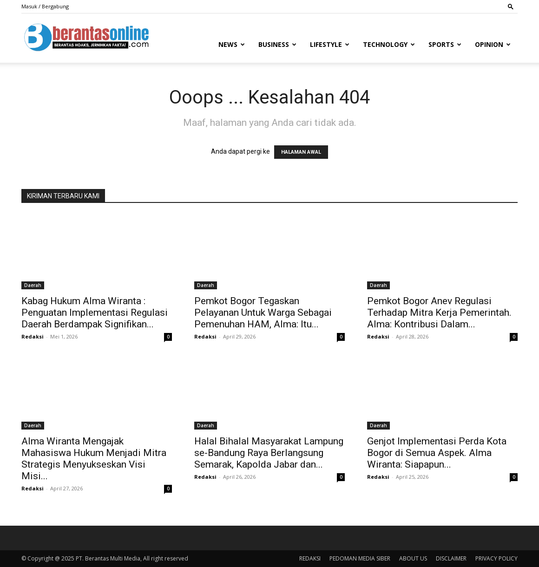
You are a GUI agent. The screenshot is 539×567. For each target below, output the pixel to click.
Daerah (32, 285)
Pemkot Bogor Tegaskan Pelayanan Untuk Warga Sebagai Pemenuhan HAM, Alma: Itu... (263, 312)
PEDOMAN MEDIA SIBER (359, 558)
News (231, 44)
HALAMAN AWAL (301, 152)
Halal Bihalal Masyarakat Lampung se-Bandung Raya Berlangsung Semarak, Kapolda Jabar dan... (268, 453)
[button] (511, 6)
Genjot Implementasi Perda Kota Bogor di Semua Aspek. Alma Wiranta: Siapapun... (436, 453)
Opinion (493, 44)
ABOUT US (413, 558)
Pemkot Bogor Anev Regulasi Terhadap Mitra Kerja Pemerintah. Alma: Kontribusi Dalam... (439, 312)
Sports (444, 44)
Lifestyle (329, 44)
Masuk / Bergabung (45, 6)
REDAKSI (310, 558)
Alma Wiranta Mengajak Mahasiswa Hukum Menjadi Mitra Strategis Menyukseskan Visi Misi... (93, 459)
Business (277, 44)
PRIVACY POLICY (496, 558)
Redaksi (32, 336)
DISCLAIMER (451, 558)
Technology (389, 44)
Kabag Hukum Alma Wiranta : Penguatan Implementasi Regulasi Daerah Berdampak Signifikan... (94, 312)
